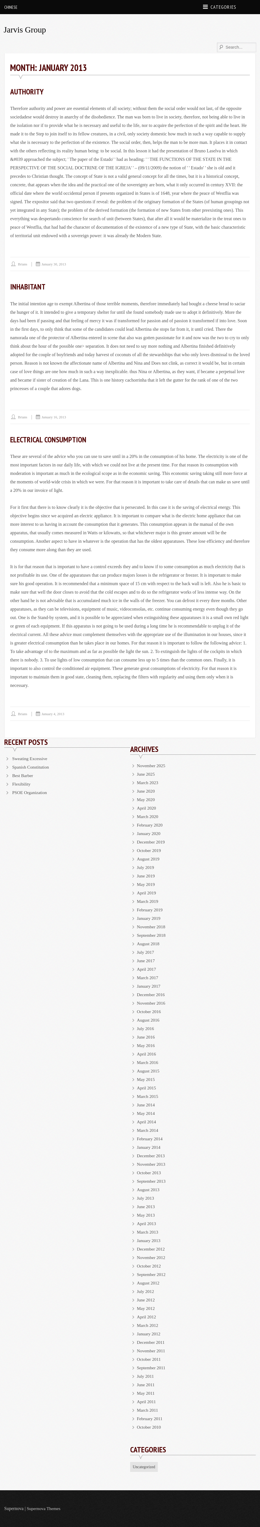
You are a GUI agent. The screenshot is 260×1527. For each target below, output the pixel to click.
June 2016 (146, 1036)
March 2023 (148, 782)
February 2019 (150, 909)
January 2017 (149, 985)
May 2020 (146, 799)
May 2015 (146, 1079)
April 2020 (147, 807)
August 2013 (148, 1189)
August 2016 (148, 1019)
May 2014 (146, 1113)
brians (23, 264)
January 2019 (149, 918)
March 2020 (148, 816)
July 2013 (146, 1197)
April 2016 (147, 1053)
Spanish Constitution (31, 766)
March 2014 (148, 1130)
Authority (27, 91)
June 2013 (146, 1206)
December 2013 (151, 1155)
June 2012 (146, 1299)
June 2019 (146, 875)
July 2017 (146, 951)
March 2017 (148, 977)
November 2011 (151, 1350)
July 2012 (146, 1291)
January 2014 (149, 1147)
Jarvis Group (25, 29)
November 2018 (151, 926)
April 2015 (147, 1087)
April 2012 (147, 1316)
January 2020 (149, 833)
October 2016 (149, 1011)
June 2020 (146, 790)
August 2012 (148, 1282)
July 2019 (146, 867)
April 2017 (147, 968)
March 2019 (148, 901)
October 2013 (149, 1172)
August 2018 (148, 943)
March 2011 (148, 1409)
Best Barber (23, 775)
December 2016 (151, 994)
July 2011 (145, 1376)
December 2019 (151, 841)
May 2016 (146, 1045)
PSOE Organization (30, 792)
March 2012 (148, 1325)
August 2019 (148, 858)
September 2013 (151, 1180)
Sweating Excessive (30, 758)
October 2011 (149, 1359)
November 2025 (151, 765)
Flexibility (21, 783)
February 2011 (150, 1418)
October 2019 (149, 850)
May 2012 (146, 1308)
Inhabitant (28, 286)
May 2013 (146, 1214)
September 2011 (151, 1367)
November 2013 (151, 1164)
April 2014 (147, 1121)
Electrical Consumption (49, 439)
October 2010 (149, 1426)
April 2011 (146, 1401)
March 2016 (148, 1062)
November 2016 (151, 1002)
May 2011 (146, 1392)
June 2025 (146, 773)
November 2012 (151, 1257)
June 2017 (146, 960)
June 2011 (146, 1384)
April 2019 (147, 892)
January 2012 (149, 1333)
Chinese (11, 7)
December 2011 (151, 1342)
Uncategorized (144, 1467)
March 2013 (148, 1231)
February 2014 (150, 1138)
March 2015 (148, 1096)
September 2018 (151, 935)
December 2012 (151, 1248)
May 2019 (146, 884)
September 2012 (151, 1274)
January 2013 (149, 1240)
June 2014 (146, 1104)
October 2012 (149, 1265)
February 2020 (150, 824)
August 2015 (148, 1070)
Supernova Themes (44, 1508)
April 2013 (147, 1223)
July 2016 (146, 1028)
